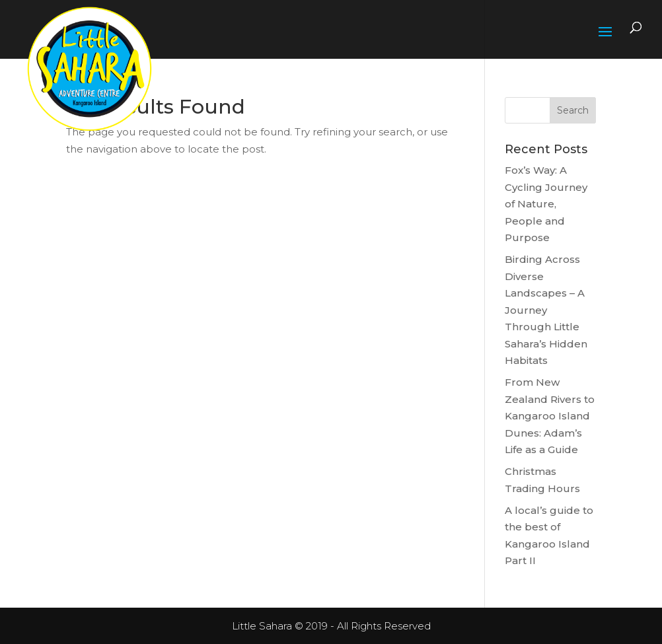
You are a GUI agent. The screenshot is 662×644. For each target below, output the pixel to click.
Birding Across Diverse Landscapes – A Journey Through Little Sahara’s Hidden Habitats (546, 310)
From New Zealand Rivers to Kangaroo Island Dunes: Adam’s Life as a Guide (550, 416)
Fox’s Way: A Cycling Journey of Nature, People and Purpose (546, 204)
